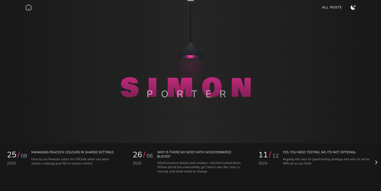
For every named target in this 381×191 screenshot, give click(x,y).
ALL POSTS (332, 7)
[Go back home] (28, 7)
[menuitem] (332, 7)
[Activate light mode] (353, 7)
